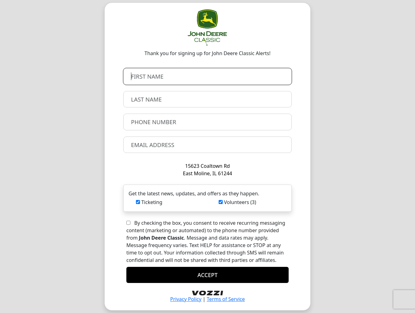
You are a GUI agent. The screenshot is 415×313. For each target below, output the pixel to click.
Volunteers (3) (240, 202)
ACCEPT (207, 275)
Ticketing (151, 202)
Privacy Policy (185, 299)
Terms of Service (226, 299)
